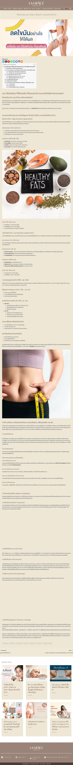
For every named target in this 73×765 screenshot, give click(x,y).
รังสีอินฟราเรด (11, 553)
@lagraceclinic (21, 757)
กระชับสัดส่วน (5, 643)
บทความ (33, 8)
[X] (6, 61)
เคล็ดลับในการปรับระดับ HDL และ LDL (16, 77)
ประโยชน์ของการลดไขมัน (12, 81)
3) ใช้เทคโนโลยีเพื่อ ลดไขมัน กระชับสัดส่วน (17, 87)
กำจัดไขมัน (12, 643)
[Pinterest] (8, 61)
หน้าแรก (5, 8)
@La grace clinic (65, 757)
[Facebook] (3, 61)
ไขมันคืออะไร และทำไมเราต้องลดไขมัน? (15, 68)
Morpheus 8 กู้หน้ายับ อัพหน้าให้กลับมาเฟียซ (60, 687)
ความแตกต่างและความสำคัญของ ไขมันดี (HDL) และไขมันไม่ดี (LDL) (21, 70)
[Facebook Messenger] (16, 61)
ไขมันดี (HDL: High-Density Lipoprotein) (17, 71)
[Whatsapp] (11, 61)
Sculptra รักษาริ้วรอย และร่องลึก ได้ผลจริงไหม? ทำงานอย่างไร (55, 652)
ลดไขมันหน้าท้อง (32, 643)
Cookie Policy (57, 8)
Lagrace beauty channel (36, 758)
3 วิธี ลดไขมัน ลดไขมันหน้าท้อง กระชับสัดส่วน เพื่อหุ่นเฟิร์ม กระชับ (20, 82)
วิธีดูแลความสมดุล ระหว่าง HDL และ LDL (17, 76)
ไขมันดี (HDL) (5, 108)
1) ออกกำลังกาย (12, 84)
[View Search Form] (70, 8)
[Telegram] (14, 61)
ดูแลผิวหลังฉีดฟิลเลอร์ (17, 652)
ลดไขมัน (26, 643)
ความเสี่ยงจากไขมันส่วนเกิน (12, 79)
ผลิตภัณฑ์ (26, 8)
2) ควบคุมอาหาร (12, 85)
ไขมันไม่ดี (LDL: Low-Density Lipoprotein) (17, 73)
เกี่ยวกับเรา (20, 8)
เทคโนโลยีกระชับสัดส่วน (47, 643)
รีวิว (30, 8)
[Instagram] (19, 61)
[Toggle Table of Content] (33, 65)
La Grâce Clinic (7, 757)
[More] (22, 61)
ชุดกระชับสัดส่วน (19, 643)
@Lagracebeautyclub (52, 757)
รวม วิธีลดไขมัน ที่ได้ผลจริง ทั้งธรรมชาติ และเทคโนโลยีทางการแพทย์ (19, 67)
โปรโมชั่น (15, 8)
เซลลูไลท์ (39, 643)
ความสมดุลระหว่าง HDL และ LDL (14, 74)
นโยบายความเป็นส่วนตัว (47, 8)
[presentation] (12, 673)
